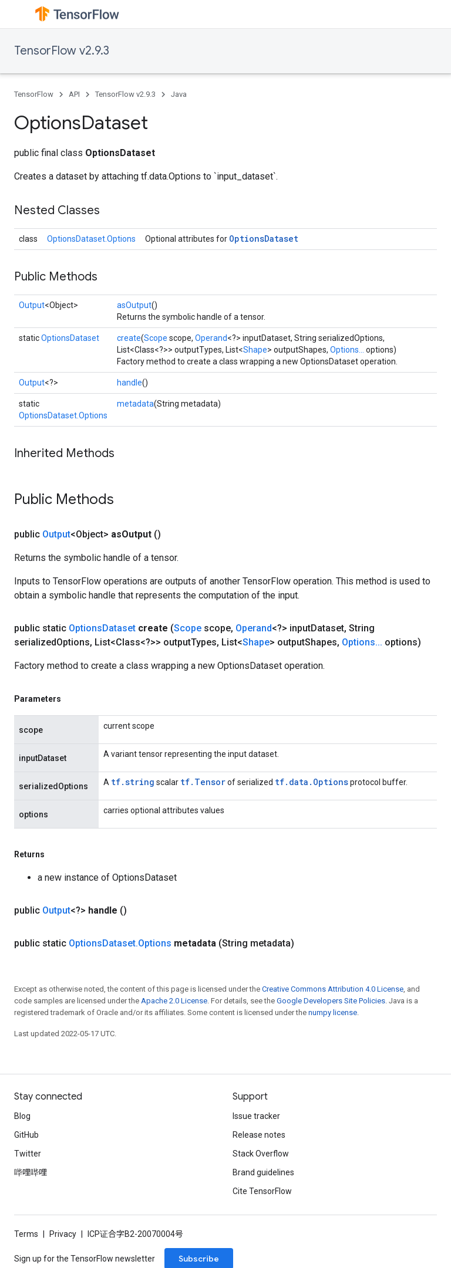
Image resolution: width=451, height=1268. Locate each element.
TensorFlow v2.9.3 (61, 50)
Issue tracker (256, 1116)
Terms (26, 1234)
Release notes (259, 1134)
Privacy (62, 1234)
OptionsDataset (263, 238)
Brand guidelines (263, 1172)
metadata (135, 403)
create (129, 338)
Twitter (27, 1153)
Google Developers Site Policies (331, 1000)
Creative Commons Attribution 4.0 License (332, 989)
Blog (22, 1116)
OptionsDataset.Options (91, 239)
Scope (155, 338)
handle (129, 382)
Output (32, 305)
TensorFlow (33, 94)
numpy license (332, 1012)
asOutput (134, 305)
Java (179, 94)
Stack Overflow (261, 1153)
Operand (211, 338)
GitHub (26, 1134)
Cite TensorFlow (262, 1191)
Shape (255, 349)
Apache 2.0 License (174, 1000)
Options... (347, 349)
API (74, 94)
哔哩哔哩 (30, 1172)
